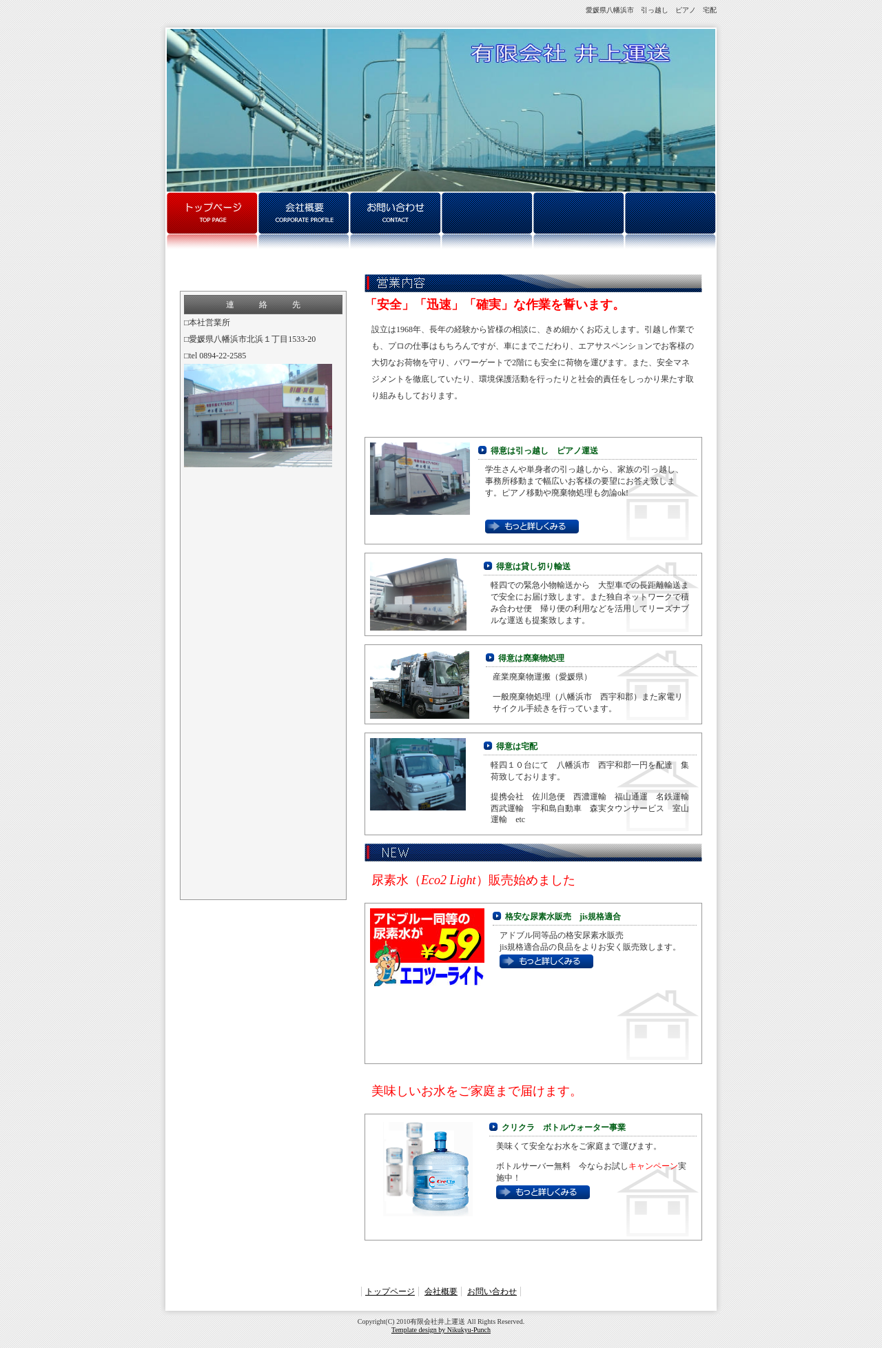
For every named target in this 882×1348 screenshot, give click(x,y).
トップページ (390, 1291)
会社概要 (441, 1291)
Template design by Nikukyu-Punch (441, 1330)
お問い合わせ (492, 1291)
